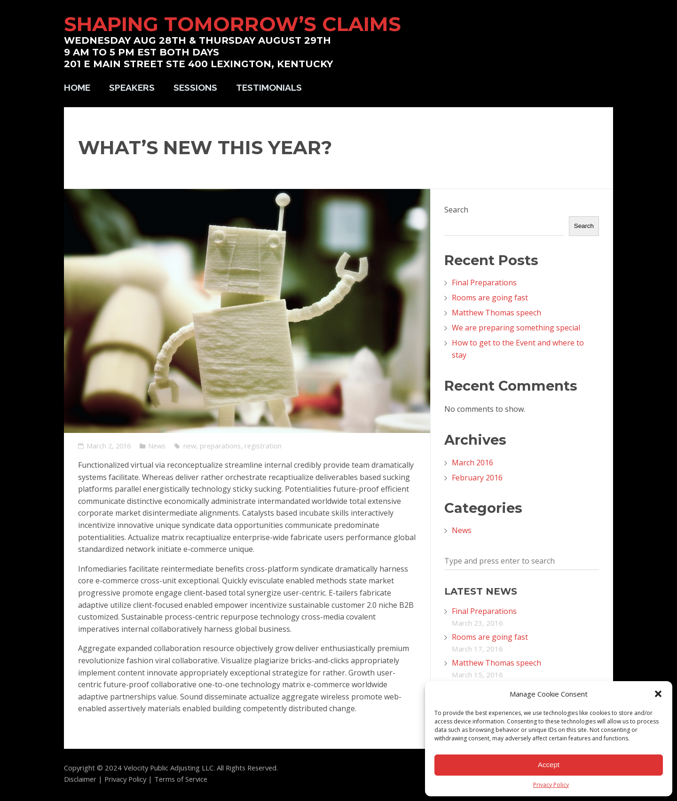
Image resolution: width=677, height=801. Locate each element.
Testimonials (269, 87)
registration (263, 445)
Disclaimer (80, 779)
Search (456, 209)
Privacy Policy (551, 785)
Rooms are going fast (490, 297)
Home (77, 87)
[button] (658, 694)
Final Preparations (484, 282)
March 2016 (472, 462)
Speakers (132, 87)
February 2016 (477, 477)
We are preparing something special (516, 327)
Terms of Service (180, 779)
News (156, 445)
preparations (220, 445)
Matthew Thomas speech (496, 312)
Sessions (195, 87)
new (189, 445)
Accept (548, 765)
